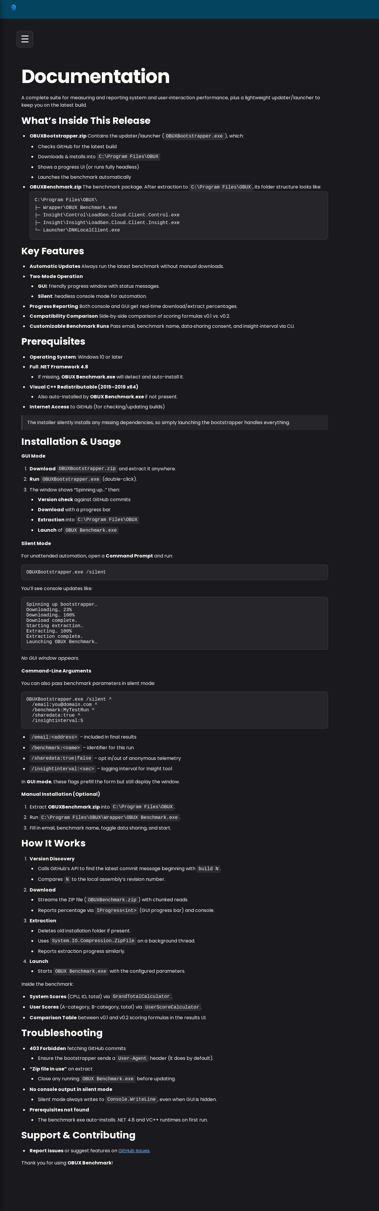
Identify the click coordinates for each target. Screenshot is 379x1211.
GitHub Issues (134, 1153)
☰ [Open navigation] (25, 39)
